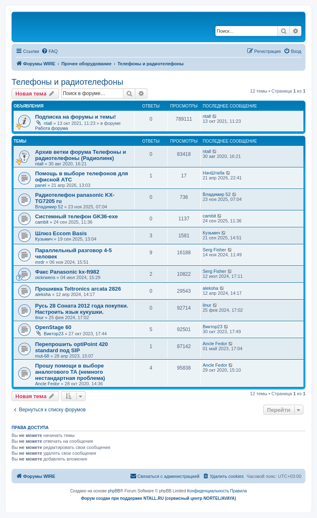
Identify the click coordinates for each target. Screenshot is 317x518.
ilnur (39, 317)
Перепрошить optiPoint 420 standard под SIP (71, 347)
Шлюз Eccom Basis (61, 233)
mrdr (40, 262)
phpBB (114, 491)
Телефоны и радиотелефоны (67, 81)
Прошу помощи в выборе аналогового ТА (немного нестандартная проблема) (70, 372)
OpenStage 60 (53, 327)
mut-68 (42, 355)
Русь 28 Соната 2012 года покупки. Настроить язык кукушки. (81, 309)
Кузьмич (43, 238)
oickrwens (45, 277)
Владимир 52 (49, 206)
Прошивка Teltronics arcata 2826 (78, 289)
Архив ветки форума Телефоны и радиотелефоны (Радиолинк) (80, 155)
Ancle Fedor (215, 343)
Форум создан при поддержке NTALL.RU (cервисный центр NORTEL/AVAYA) (158, 498)
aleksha (43, 294)
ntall (48, 123)
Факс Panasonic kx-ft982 (67, 272)
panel (40, 185)
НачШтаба (214, 172)
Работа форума (51, 128)
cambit (41, 222)
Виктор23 (54, 333)
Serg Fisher (214, 249)
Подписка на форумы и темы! (75, 117)
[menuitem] (49, 51)
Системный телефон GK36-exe (76, 216)
